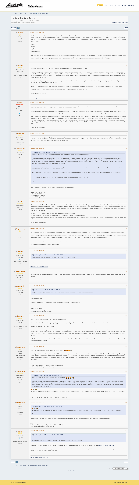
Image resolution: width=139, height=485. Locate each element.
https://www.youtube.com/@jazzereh (39, 98)
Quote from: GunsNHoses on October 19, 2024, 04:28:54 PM (47, 375)
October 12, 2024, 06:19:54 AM (37, 285)
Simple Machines (22, 482)
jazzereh (20, 65)
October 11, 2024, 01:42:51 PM (37, 271)
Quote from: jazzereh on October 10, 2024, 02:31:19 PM (46, 152)
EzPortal (72, 470)
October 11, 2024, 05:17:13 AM (37, 201)
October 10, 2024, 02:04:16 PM (37, 32)
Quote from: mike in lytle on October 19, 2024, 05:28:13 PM (47, 406)
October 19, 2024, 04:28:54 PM (37, 346)
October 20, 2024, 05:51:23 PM (37, 430)
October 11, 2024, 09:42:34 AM (37, 228)
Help (115, 482)
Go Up (12, 461)
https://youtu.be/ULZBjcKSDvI (106, 445)
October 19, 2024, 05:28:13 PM (37, 371)
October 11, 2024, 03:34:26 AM (37, 148)
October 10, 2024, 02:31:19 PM (37, 65)
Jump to (111, 468)
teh (21, 201)
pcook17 (21, 32)
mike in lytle (21, 371)
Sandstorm (20, 316)
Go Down (13, 27)
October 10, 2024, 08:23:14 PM (37, 133)
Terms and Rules (120, 482)
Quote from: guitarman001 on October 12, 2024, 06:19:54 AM (48, 434)
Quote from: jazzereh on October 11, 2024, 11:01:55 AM (46, 290)
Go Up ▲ (126, 482)
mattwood (20, 133)
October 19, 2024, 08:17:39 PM (37, 402)
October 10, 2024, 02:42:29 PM (37, 102)
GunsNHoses (20, 347)
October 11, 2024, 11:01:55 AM (37, 250)
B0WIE (20, 102)
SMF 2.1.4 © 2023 (14, 482)
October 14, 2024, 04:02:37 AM (37, 315)
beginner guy (20, 229)
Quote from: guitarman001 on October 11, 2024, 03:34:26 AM (48, 255)
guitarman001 (20, 148)
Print (126, 27)
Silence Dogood (20, 271)
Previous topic (116, 22)
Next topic (125, 22)
